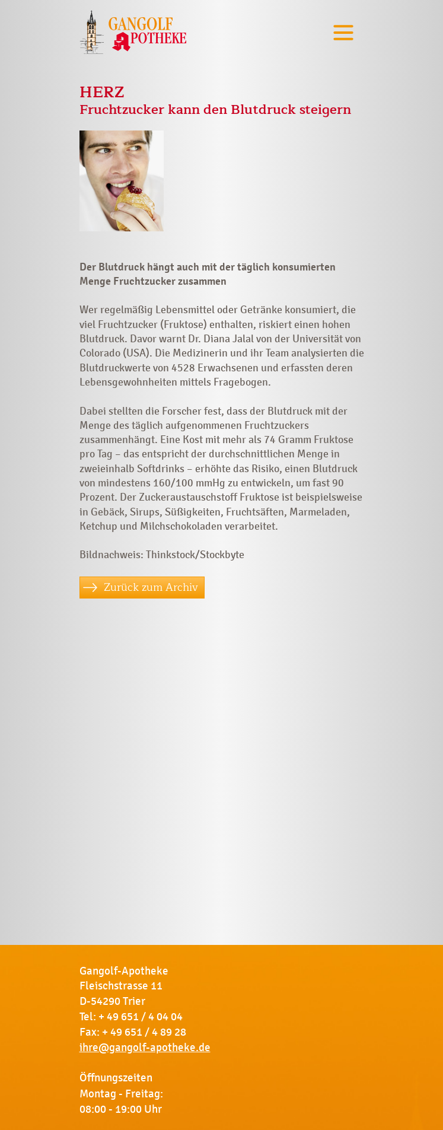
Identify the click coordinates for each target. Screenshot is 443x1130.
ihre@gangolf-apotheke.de (145, 1047)
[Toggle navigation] (343, 32)
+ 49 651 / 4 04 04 (140, 1016)
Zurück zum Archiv (151, 587)
